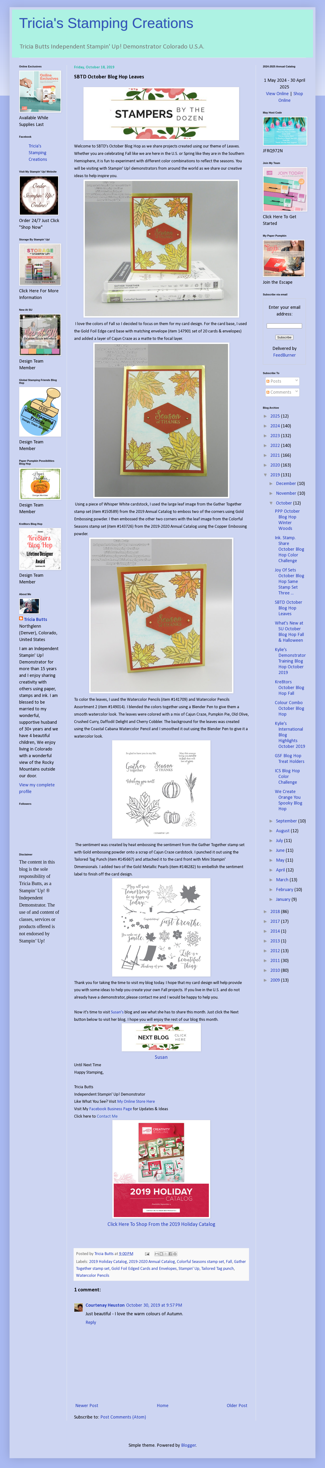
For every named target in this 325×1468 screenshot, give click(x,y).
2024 (275, 426)
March (283, 880)
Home (162, 1405)
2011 (275, 960)
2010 (275, 970)
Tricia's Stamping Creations (106, 23)
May (281, 860)
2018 (275, 911)
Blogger (188, 1445)
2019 (275, 475)
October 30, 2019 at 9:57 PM (154, 1305)
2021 (275, 455)
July (280, 840)
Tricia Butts (35, 619)
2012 (275, 951)
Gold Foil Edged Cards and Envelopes (144, 1269)
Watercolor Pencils (92, 1275)
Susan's (117, 1012)
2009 (275, 980)
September (287, 821)
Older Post (237, 1405)
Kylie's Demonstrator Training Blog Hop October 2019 (290, 661)
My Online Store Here (136, 1101)
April (281, 870)
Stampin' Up (189, 1269)
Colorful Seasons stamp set (200, 1262)
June (281, 850)
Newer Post (86, 1405)
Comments (278, 392)
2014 (275, 931)
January (284, 899)
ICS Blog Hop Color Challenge (287, 777)
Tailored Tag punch (217, 1269)
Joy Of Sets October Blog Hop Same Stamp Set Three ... (289, 582)
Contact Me (107, 1116)
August (283, 831)
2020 (275, 465)
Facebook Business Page (110, 1109)
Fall (229, 1262)
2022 (275, 445)
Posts (273, 381)
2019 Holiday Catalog (108, 1262)
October (284, 503)
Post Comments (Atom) (123, 1417)
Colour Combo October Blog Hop (289, 709)
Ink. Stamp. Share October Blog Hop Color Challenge (289, 549)
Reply (91, 1322)
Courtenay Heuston (105, 1305)
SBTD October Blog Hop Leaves (288, 608)
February (285, 889)
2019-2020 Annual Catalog (152, 1262)
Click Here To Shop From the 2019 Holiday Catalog (161, 1224)
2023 (275, 436)
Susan (161, 1057)
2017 (275, 921)
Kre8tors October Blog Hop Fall (289, 688)
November (287, 493)
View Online (277, 94)
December (286, 483)
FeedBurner (284, 355)
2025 (275, 416)
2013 (275, 941)
